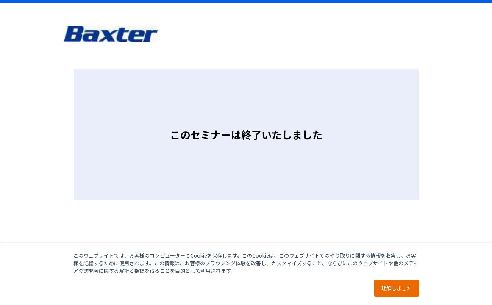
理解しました (396, 287)
